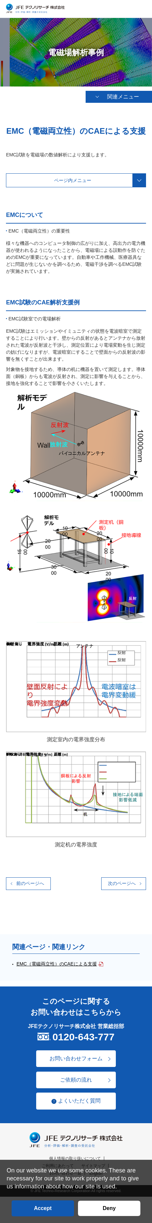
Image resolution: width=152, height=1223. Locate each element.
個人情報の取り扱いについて (75, 1159)
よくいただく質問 (79, 1102)
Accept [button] (42, 1208)
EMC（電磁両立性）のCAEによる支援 (57, 964)
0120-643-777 (83, 1037)
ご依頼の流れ (76, 1080)
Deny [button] (109, 1208)
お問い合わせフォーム (76, 1059)
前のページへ (30, 884)
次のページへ (122, 884)
